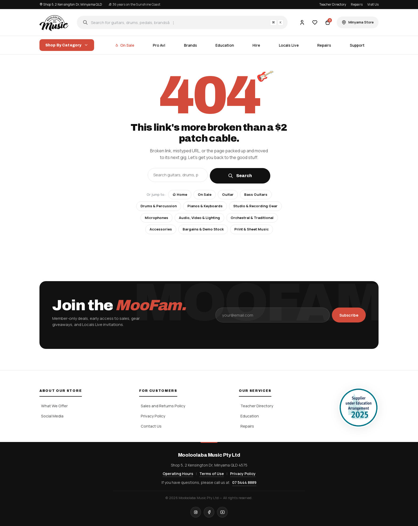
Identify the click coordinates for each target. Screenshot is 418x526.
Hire (256, 45)
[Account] (302, 22)
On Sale (124, 45)
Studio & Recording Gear (255, 206)
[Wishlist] (315, 22)
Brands (190, 45)
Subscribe (348, 315)
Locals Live (289, 45)
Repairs (357, 4)
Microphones (156, 217)
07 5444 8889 (244, 482)
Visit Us (373, 4)
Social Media (52, 416)
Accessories (161, 229)
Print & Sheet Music (251, 229)
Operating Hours (178, 473)
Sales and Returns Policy (163, 405)
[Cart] (327, 22)
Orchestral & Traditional (252, 217)
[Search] (182, 22)
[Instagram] (195, 512)
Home (179, 194)
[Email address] (272, 315)
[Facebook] (209, 512)
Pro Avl (159, 45)
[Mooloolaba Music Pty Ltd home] (53, 22)
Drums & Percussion (158, 206)
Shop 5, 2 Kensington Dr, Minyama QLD (70, 4)
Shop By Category (66, 45)
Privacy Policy (153, 416)
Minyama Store (357, 22)
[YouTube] (222, 512)
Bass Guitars (255, 194)
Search (240, 175)
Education (224, 45)
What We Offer (54, 405)
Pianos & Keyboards (205, 206)
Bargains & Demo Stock (203, 229)
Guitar (228, 194)
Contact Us (151, 426)
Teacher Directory (332, 4)
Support (357, 45)
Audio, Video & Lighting (199, 217)
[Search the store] (178, 175)
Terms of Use (211, 473)
